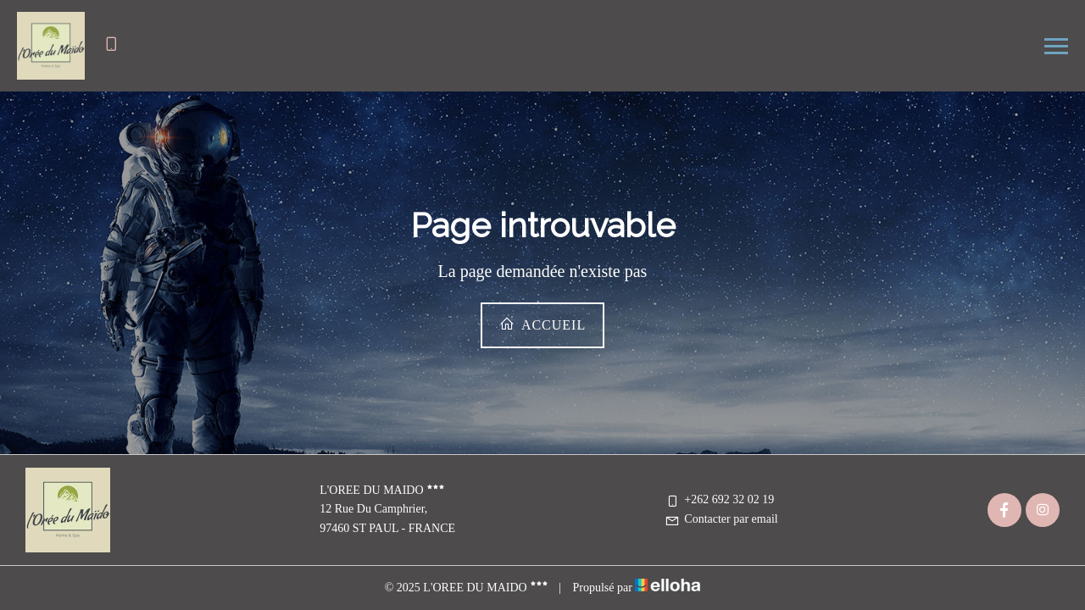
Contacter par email (721, 519)
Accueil (542, 324)
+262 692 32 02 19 (719, 499)
